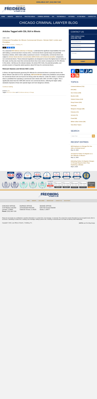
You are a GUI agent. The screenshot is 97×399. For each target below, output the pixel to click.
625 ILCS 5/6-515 (36, 74)
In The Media (81, 16)
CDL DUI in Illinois (11, 92)
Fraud (74, 118)
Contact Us (59, 200)
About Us (19, 16)
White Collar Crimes (78, 121)
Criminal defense (77, 86)
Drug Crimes (76, 102)
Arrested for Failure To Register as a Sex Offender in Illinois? (82, 154)
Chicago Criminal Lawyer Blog (13, 9)
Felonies (75, 112)
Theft (74, 105)
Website (10, 16)
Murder (74, 96)
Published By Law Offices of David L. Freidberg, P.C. (84, 9)
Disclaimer (41, 200)
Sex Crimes (76, 92)
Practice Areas (30, 16)
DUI (53, 16)
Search (93, 136)
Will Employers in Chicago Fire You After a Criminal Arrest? (81, 147)
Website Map (50, 200)
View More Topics (76, 124)
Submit (83, 61)
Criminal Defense (43, 16)
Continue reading (8, 86)
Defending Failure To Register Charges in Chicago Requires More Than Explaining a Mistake (82, 163)
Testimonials (61, 16)
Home (3, 16)
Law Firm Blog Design (87, 223)
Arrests (74, 115)
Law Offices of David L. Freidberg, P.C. (22, 223)
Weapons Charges (77, 108)
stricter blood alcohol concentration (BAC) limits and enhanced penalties (32, 57)
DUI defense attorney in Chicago (22, 50)
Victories (71, 16)
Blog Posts (67, 200)
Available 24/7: (48, 2)
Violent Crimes (77, 99)
